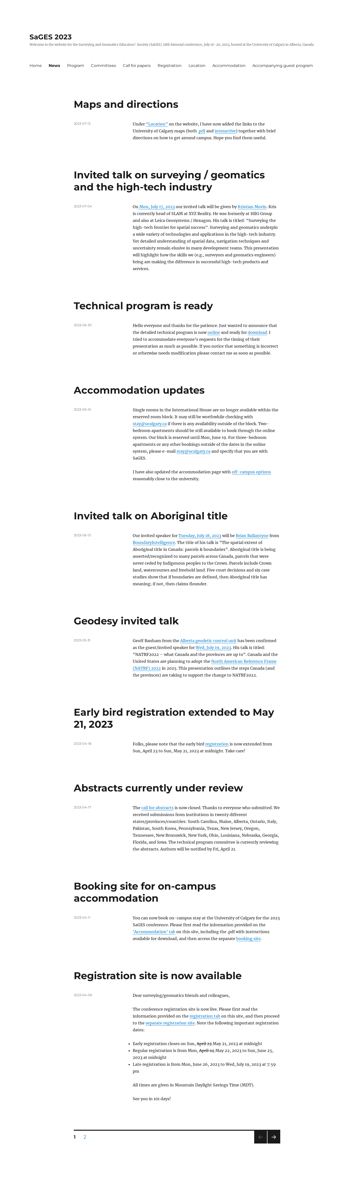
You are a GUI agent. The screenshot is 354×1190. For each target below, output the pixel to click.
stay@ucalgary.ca (150, 423)
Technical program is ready (143, 306)
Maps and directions (126, 104)
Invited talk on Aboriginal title (151, 516)
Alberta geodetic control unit (208, 640)
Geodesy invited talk (126, 621)
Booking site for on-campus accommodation (145, 892)
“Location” (157, 124)
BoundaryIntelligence (154, 542)
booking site (248, 938)
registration (217, 744)
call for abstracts (157, 807)
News (54, 65)
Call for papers (137, 65)
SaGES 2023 (51, 37)
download (257, 332)
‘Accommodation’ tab (154, 931)
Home (36, 65)
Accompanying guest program (282, 65)
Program (75, 65)
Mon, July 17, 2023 (156, 206)
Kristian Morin (252, 206)
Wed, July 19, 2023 (213, 647)
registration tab (205, 1016)
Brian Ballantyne (252, 535)
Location (197, 65)
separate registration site (170, 1022)
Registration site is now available (158, 976)
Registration (170, 65)
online (213, 332)
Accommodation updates (139, 390)
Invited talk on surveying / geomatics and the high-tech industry (169, 181)
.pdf (201, 130)
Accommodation (229, 65)
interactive (225, 130)
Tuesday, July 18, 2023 (199, 535)
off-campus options (251, 471)
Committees (103, 65)
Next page (273, 1143)
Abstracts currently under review (158, 788)
